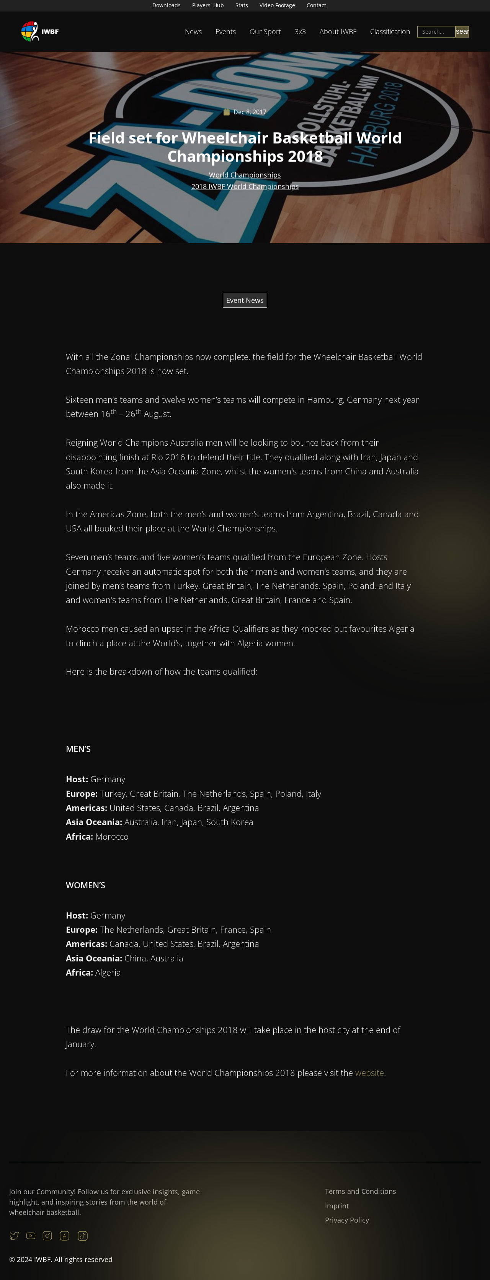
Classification (390, 31)
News (193, 31)
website (369, 1097)
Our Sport (265, 31)
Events (226, 31)
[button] (193, 31)
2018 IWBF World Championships (245, 188)
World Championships (245, 176)
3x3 (300, 31)
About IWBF (338, 31)
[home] (40, 31)
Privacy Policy (347, 1219)
